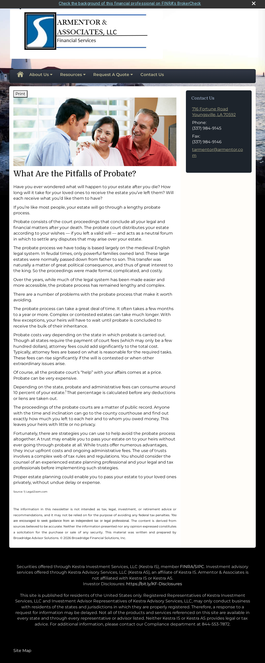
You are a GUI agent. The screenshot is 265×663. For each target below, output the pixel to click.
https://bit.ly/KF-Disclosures (154, 582)
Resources (71, 73)
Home (20, 73)
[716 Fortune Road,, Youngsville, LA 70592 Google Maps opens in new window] (214, 110)
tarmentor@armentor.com (217, 151)
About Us (39, 73)
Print (20, 92)
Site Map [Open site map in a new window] (22, 649)
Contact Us (152, 73)
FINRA (186, 565)
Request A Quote (111, 73)
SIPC (199, 565)
